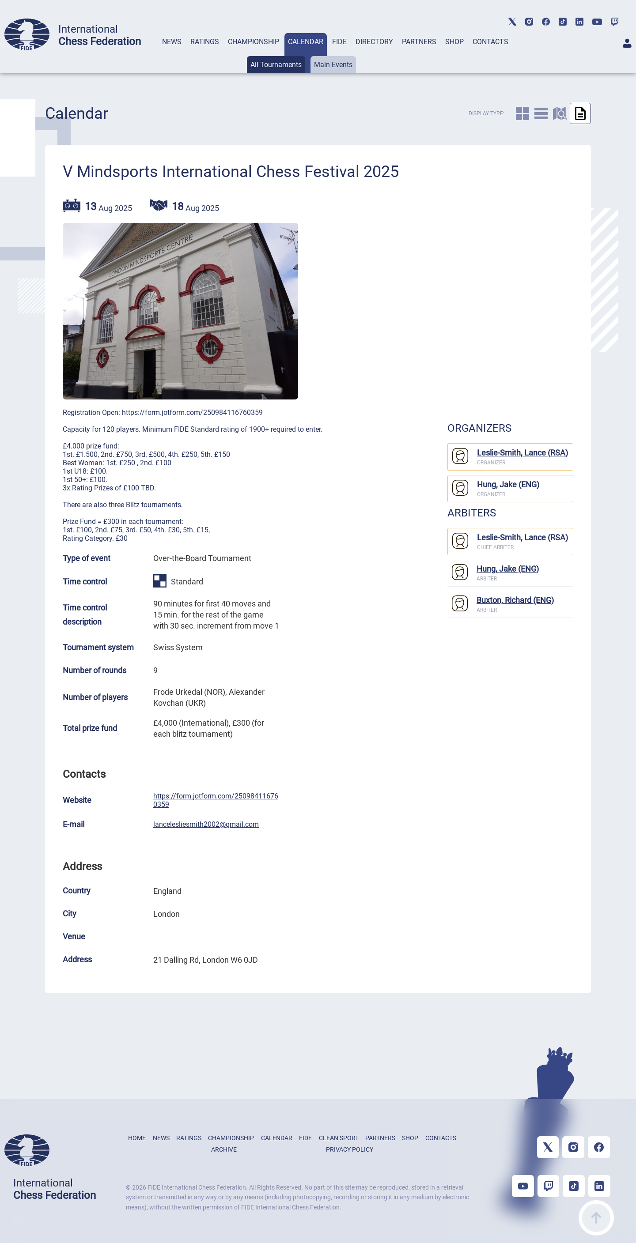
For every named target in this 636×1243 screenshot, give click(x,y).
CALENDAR (305, 42)
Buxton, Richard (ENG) (515, 600)
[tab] (172, 53)
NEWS (172, 42)
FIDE (339, 42)
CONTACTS (490, 42)
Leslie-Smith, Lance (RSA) (522, 452)
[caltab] (522, 113)
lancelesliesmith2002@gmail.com (206, 824)
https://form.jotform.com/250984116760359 (215, 800)
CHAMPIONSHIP (253, 42)
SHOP (454, 42)
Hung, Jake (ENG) (508, 484)
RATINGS (204, 42)
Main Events (333, 64)
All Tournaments (276, 64)
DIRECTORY (374, 42)
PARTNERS (419, 42)
